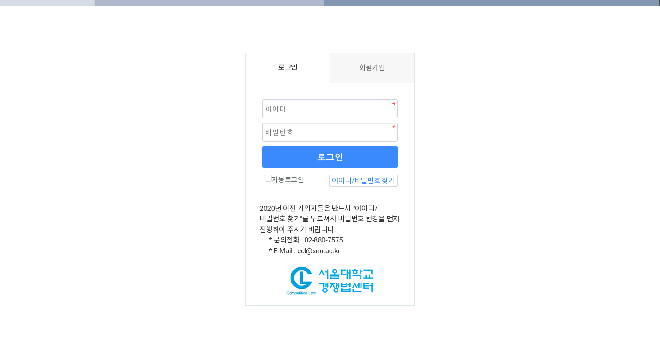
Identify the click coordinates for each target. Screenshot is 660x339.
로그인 (330, 157)
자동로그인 (284, 179)
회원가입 (372, 68)
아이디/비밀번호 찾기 (363, 181)
